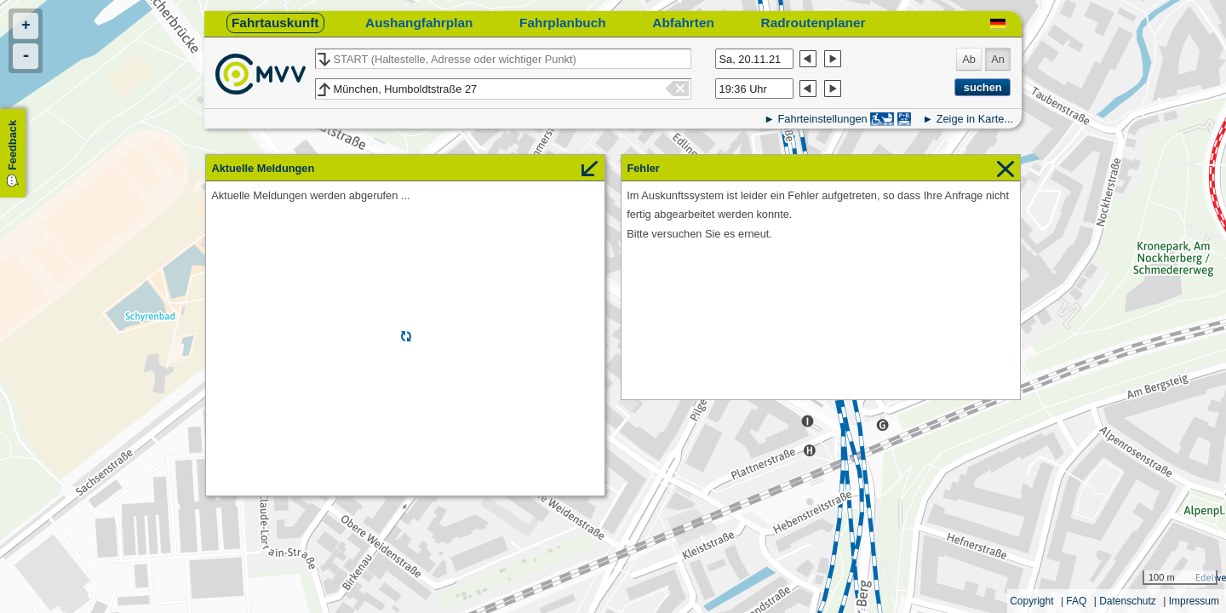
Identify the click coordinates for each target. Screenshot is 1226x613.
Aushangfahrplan (419, 22)
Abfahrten (683, 22)
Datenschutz (1127, 601)
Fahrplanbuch (562, 22)
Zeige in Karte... (975, 118)
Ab (969, 59)
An (998, 59)
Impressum (1194, 601)
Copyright (1031, 601)
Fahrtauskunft (275, 22)
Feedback (12, 145)
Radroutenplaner (813, 22)
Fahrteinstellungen (822, 118)
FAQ (1076, 601)
